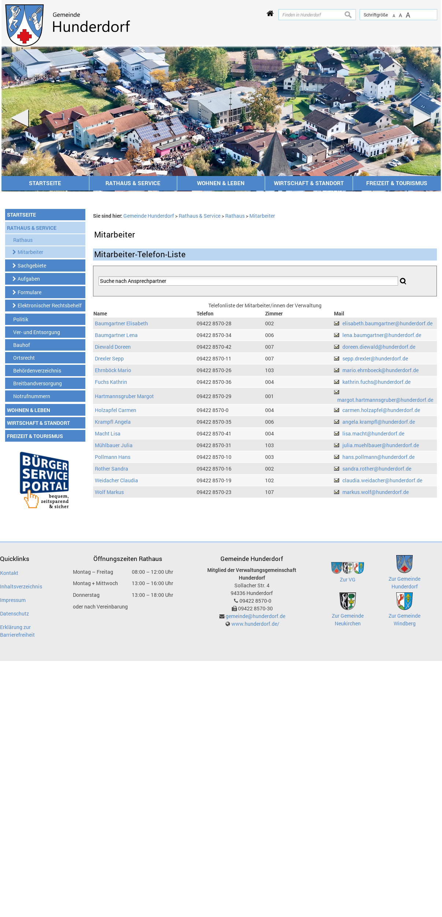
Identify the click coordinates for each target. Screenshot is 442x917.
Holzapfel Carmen (115, 410)
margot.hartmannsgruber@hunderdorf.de (385, 399)
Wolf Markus (109, 492)
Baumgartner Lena (116, 335)
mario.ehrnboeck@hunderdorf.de (380, 370)
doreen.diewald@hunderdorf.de (378, 346)
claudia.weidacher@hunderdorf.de (382, 480)
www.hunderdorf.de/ (255, 623)
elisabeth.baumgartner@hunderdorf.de (387, 323)
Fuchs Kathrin (111, 381)
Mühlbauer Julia (114, 445)
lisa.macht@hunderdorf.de (373, 433)
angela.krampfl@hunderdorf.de (378, 421)
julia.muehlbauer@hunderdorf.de (380, 445)
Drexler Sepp (109, 358)
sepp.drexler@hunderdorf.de (375, 358)
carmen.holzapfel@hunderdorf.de (381, 410)
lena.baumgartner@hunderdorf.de (381, 335)
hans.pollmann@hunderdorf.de (378, 456)
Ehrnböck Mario (113, 370)
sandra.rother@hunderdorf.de (376, 468)
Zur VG (348, 579)
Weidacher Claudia (116, 480)
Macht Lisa (107, 433)
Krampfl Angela (113, 421)
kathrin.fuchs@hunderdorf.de (376, 381)
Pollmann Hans (112, 456)
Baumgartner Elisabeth (121, 323)
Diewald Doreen (113, 346)
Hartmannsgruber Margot (124, 396)
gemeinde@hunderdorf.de (255, 616)
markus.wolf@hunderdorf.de (375, 492)
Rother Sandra (111, 468)
